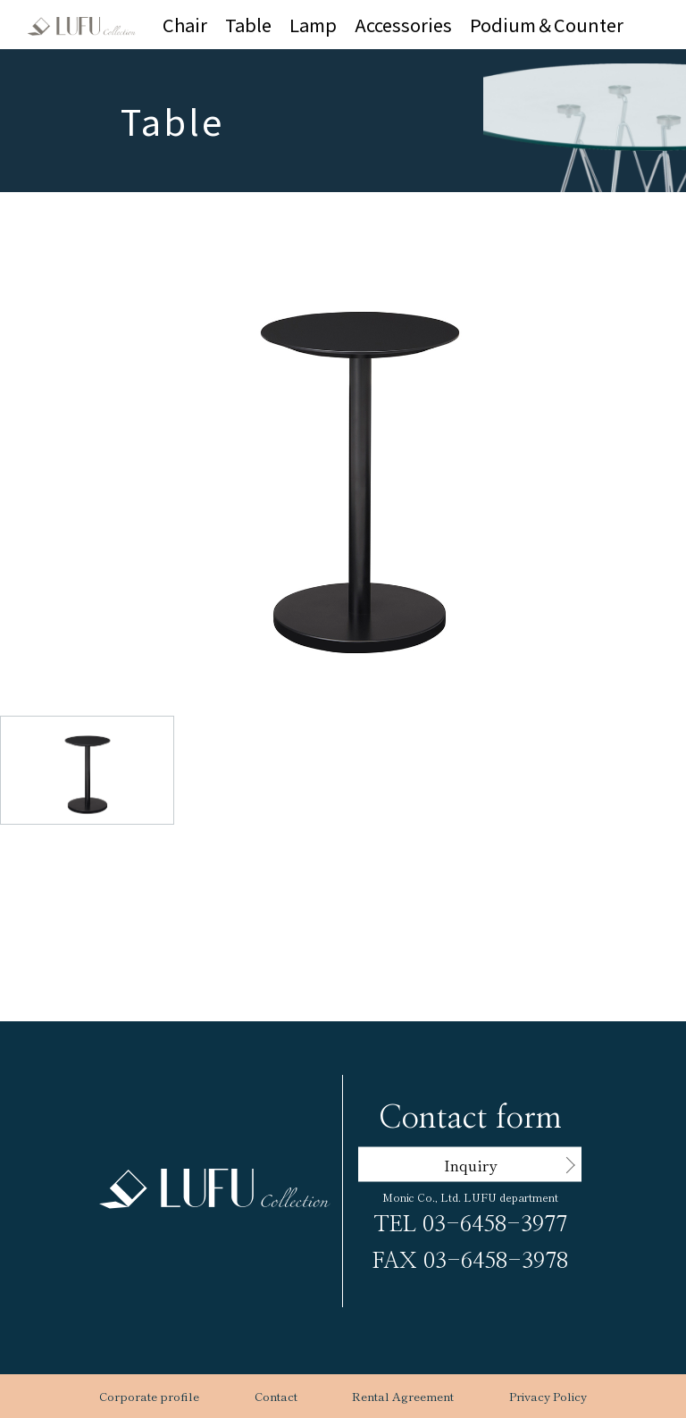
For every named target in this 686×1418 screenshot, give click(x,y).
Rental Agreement (403, 1396)
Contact (276, 1396)
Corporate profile (149, 1396)
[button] (359, 427)
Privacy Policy (548, 1396)
